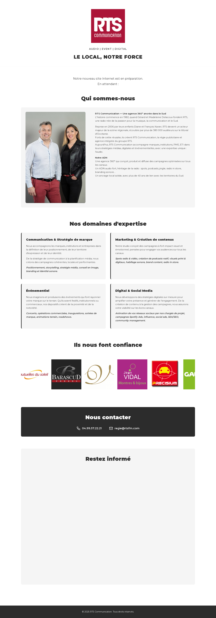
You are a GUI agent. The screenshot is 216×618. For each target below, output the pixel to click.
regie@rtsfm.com (124, 428)
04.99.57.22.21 (89, 428)
